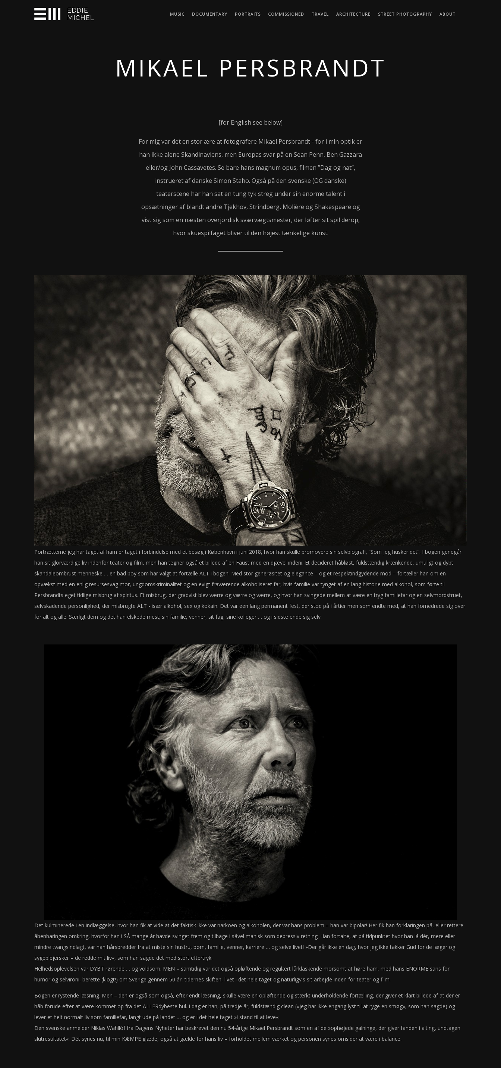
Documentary (209, 14)
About (447, 14)
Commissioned (286, 14)
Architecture (353, 14)
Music (177, 14)
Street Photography (405, 14)
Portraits (248, 14)
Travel (320, 14)
